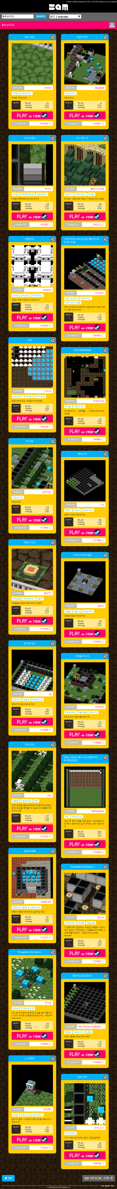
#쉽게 (40, 598)
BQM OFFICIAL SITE (99, 1178)
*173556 (98, 852)
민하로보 (99, 707)
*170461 (45, 1044)
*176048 (45, 730)
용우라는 (46, 492)
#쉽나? (68, 194)
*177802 (45, 527)
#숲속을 (82, 712)
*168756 (98, 1163)
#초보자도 (26, 93)
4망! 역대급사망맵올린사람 (92, 1026)
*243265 (45, 123)
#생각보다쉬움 (72, 302)
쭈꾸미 (48, 189)
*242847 (98, 123)
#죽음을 (17, 598)
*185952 (98, 335)
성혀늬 (100, 606)
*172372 (45, 937)
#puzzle (91, 923)
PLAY (32, 115)
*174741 (45, 836)
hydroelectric (97, 811)
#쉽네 (77, 611)
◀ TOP (8, 1178)
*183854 (98, 439)
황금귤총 (99, 88)
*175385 (98, 742)
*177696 (98, 540)
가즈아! (47, 391)
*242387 (46, 226)
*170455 (98, 1062)
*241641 (45, 325)
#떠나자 (93, 712)
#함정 (16, 907)
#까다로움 (40, 396)
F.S (102, 504)
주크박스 (99, 293)
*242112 (98, 224)
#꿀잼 (68, 611)
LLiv (49, 795)
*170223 (45, 1147)
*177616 (45, 629)
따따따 (48, 88)
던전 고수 (99, 1127)
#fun (89, 1032)
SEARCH (41, 16)
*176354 (98, 641)
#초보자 (25, 295)
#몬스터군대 (71, 298)
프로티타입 (98, 401)
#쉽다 (68, 510)
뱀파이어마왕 (97, 189)
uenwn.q (47, 290)
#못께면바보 (27, 194)
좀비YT (47, 593)
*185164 (45, 426)
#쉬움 (16, 93)
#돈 (36, 800)
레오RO (47, 1109)
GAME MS (46, 901)
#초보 (77, 510)
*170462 (98, 961)
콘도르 (100, 917)
